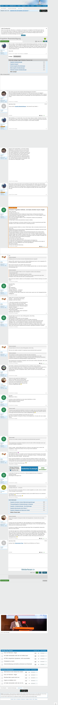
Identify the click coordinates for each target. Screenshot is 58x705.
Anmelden (45, 5)
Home (2, 5)
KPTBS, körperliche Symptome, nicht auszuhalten (17, 658)
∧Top (55, 704)
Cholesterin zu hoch (9, 661)
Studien (32, 5)
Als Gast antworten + (5, 41)
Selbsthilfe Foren (13, 5)
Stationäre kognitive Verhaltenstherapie (18, 69)
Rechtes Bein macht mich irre (11, 677)
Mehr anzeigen (13, 71)
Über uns (15, 699)
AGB (33, 699)
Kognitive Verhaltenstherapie (16, 62)
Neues (6, 5)
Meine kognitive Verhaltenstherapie (17, 67)
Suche (19, 5)
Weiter (44, 572)
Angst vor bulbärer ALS (10, 680)
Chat (28, 5)
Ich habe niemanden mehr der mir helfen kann (16, 655)
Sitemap (36, 699)
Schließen (23, 35)
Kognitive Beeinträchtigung (10, 38)
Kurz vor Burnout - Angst (10, 652)
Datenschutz (23, 699)
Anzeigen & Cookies (29, 699)
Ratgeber (23, 5)
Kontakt (12, 699)
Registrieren (39, 5)
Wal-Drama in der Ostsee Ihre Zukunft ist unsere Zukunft (18, 671)
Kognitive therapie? (14, 64)
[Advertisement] (27, 336)
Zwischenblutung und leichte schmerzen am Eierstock (18, 664)
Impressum (19, 699)
